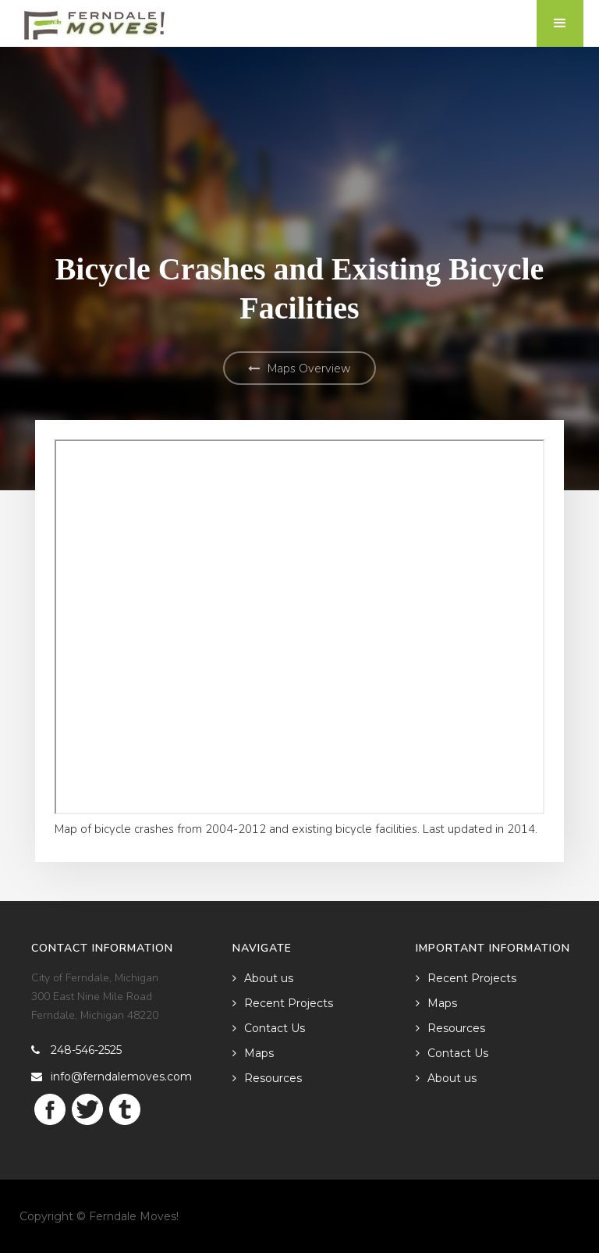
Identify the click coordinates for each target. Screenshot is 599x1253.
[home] (95, 20)
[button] (560, 23)
